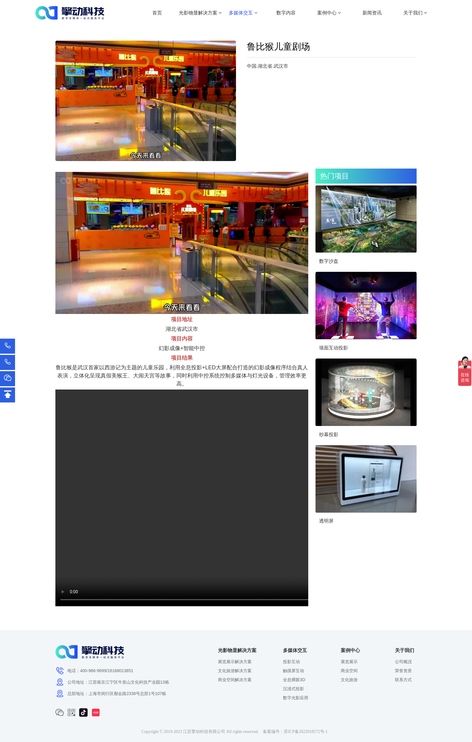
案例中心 (329, 12)
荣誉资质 (403, 670)
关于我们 (415, 12)
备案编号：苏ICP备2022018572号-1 (295, 731)
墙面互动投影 (333, 347)
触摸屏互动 (293, 670)
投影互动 (291, 661)
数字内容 (286, 12)
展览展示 (349, 661)
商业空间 (349, 670)
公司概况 (403, 661)
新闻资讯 (372, 12)
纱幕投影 (328, 434)
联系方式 (403, 679)
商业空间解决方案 (235, 679)
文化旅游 (349, 679)
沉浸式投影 (293, 688)
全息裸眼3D (294, 679)
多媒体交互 (243, 12)
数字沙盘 (328, 261)
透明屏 (326, 520)
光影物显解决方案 (200, 12)
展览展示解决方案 (235, 661)
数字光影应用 (295, 697)
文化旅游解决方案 (235, 670)
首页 (157, 12)
